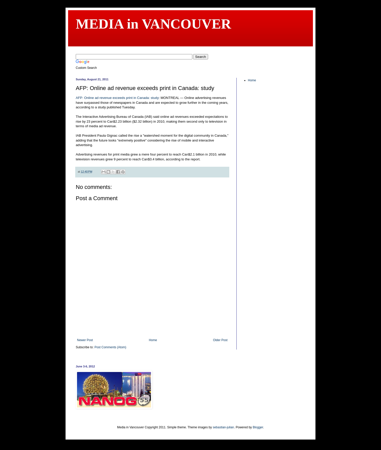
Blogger (258, 427)
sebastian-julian (223, 427)
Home (153, 340)
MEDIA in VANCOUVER (153, 24)
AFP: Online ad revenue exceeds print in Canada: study (117, 98)
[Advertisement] (152, 324)
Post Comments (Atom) (110, 347)
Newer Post (85, 340)
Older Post (220, 340)
